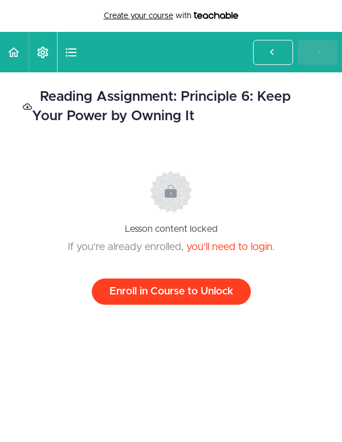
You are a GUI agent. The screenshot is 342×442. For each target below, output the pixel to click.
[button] (14, 52)
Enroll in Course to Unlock (171, 292)
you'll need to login (229, 247)
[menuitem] (42, 52)
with (171, 16)
